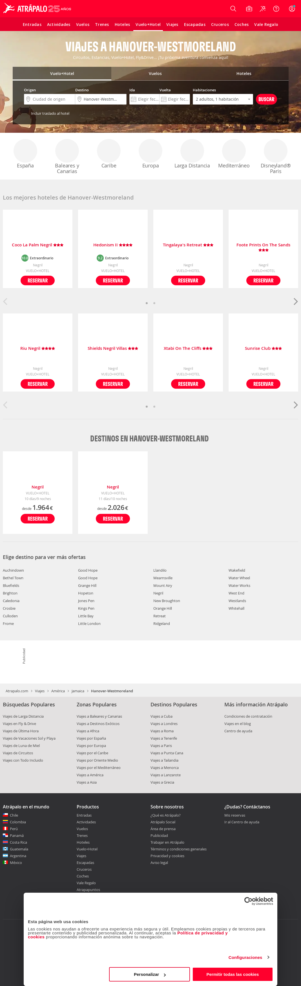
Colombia (18, 821)
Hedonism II (112, 245)
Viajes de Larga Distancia (23, 716)
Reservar (38, 280)
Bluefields (11, 585)
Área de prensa (163, 828)
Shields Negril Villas (113, 348)
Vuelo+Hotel (87, 849)
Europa (150, 154)
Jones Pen (86, 600)
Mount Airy (162, 585)
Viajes (40, 690)
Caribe (109, 154)
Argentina (18, 855)
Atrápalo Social (162, 821)
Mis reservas (234, 815)
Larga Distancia (192, 154)
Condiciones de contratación (248, 716)
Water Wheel (239, 577)
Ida (132, 89)
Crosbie (9, 608)
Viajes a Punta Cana (166, 752)
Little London (89, 623)
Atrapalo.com (17, 690)
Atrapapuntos (88, 889)
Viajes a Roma (162, 730)
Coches (83, 876)
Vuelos (82, 828)
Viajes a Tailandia (164, 760)
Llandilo (160, 570)
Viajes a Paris (161, 745)
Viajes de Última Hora (21, 730)
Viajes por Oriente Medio (97, 760)
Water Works (239, 585)
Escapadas (85, 862)
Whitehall (236, 608)
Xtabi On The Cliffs (188, 348)
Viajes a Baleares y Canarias (99, 716)
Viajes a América (90, 774)
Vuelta (165, 89)
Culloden (10, 615)
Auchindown (13, 570)
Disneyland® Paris (276, 156)
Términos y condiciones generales (178, 849)
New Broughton (166, 600)
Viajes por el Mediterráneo (99, 767)
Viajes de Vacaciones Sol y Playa (29, 738)
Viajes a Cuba (161, 716)
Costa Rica (18, 842)
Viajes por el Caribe (92, 752)
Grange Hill (87, 585)
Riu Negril (37, 348)
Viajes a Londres (164, 723)
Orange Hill (162, 608)
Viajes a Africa (88, 730)
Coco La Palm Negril (37, 245)
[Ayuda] (276, 8)
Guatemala (19, 849)
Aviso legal (159, 862)
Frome (8, 623)
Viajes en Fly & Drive (19, 723)
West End (236, 593)
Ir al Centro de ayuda (241, 822)
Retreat (159, 615)
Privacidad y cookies (167, 855)
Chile (14, 815)
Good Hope (88, 570)
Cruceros (84, 869)
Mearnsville (162, 577)
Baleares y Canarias (67, 156)
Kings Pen (86, 608)
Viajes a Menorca (164, 767)
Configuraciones (245, 957)
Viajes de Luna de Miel (21, 745)
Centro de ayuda (238, 730)
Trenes (82, 835)
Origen (30, 89)
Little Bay (86, 615)
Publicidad (159, 835)
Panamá (17, 835)
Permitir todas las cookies (232, 974)
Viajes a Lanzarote (165, 774)
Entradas (84, 815)
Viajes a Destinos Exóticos (98, 723)
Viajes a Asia (87, 782)
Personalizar (150, 974)
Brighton (10, 593)
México (16, 862)
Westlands (237, 600)
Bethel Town (13, 577)
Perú (14, 828)
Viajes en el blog (237, 723)
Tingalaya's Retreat (188, 245)
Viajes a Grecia (162, 782)
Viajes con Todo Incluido (23, 760)
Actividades (86, 821)
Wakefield (237, 570)
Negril (38, 487)
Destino (82, 89)
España (25, 154)
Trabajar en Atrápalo (167, 842)
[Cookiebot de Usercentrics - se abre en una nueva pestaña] (248, 901)
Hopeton (85, 593)
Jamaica (78, 690)
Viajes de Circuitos (18, 752)
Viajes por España (91, 738)
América (58, 690)
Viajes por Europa (91, 745)
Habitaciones (204, 89)
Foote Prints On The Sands (263, 247)
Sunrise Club (263, 348)
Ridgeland (161, 623)
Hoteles (83, 842)
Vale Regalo (86, 882)
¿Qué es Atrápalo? (165, 815)
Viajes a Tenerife (163, 738)
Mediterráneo (234, 154)
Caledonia (11, 600)
